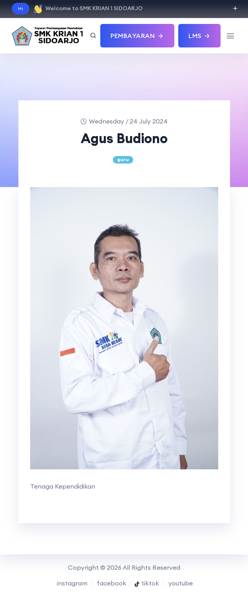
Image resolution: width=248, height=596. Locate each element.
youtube (180, 583)
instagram (71, 583)
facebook (110, 583)
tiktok (146, 583)
